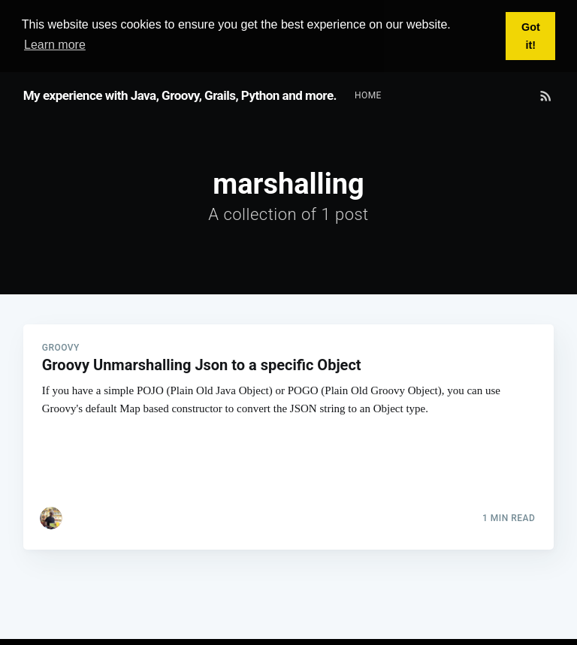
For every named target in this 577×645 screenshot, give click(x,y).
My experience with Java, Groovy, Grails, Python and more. (180, 94)
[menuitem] (368, 95)
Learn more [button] (55, 44)
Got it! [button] (530, 36)
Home (368, 94)
